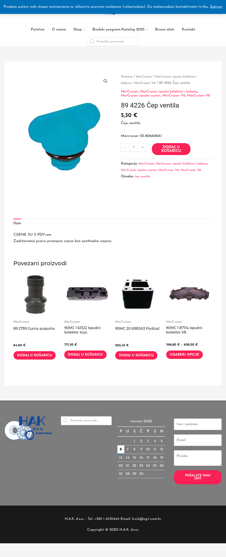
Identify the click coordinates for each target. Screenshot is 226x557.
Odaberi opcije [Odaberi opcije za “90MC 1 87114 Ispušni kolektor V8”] (188, 356)
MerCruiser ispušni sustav (142, 95)
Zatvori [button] (216, 7)
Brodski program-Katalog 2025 (118, 29)
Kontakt (188, 29)
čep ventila (143, 186)
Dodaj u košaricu (172, 152)
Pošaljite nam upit (197, 486)
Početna (37, 29)
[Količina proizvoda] (134, 151)
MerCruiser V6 (147, 83)
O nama (59, 29)
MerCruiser (145, 76)
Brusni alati (164, 29)
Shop (77, 29)
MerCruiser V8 (132, 180)
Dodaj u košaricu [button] (29, 359)
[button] (105, 81)
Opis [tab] (17, 223)
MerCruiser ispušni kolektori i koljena (173, 91)
